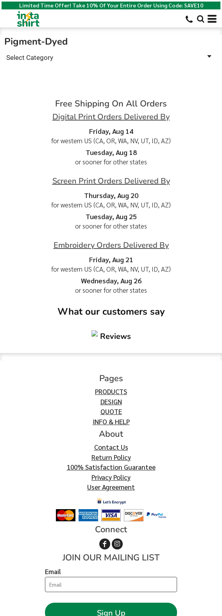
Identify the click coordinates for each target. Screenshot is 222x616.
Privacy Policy (111, 430)
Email (53, 524)
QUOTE (111, 364)
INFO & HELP (111, 374)
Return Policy (111, 410)
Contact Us (111, 400)
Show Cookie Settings (111, 609)
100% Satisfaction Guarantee (111, 420)
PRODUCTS (111, 344)
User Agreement (111, 440)
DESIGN (111, 354)
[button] (200, 19)
